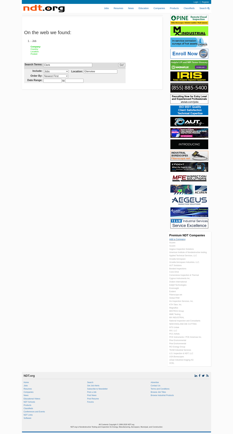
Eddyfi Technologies (178, 285)
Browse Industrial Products (162, 395)
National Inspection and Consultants (184, 321)
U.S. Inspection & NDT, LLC (181, 353)
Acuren (172, 243)
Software (27, 418)
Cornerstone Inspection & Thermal (184, 275)
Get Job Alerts (93, 386)
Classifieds (189, 8)
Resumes (118, 8)
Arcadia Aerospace (177, 259)
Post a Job (91, 392)
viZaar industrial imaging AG (181, 360)
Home (26, 382)
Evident (172, 291)
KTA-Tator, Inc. (175, 304)
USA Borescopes (176, 357)
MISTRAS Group (176, 311)
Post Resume (93, 399)
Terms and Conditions (160, 389)
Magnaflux (173, 308)
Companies (159, 8)
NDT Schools (29, 402)
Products (174, 8)
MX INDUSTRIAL (176, 317)
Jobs (106, 8)
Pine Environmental (177, 340)
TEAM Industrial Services (180, 350)
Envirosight (174, 288)
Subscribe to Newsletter (97, 389)
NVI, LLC (173, 331)
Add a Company (177, 239)
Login (196, 2)
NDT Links (28, 415)
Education (144, 8)
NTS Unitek (174, 327)
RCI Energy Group (177, 347)
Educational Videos (32, 399)
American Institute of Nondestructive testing (188, 252)
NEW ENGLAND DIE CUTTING (183, 324)
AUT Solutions (175, 265)
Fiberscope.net (175, 295)
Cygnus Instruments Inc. (179, 278)
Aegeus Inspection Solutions (181, 249)
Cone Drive (174, 272)
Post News (91, 395)
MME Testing (174, 314)
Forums (90, 402)
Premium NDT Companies (187, 235)
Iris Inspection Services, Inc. (181, 301)
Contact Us (155, 386)
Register (205, 2)
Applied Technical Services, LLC (183, 255)
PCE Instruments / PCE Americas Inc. (185, 337)
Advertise (155, 382)
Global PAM (174, 298)
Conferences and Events (34, 412)
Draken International (178, 282)
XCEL (171, 363)
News (131, 8)
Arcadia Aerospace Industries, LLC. (184, 262)
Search (205, 8)
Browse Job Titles (158, 392)
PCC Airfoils (174, 334)
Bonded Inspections (177, 269)
